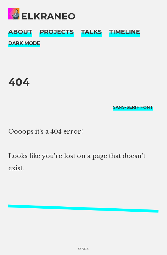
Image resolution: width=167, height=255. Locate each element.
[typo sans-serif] (133, 107)
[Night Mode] (24, 43)
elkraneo (48, 16)
